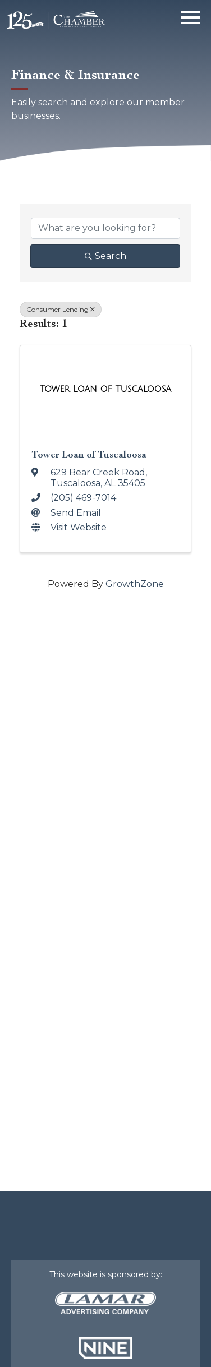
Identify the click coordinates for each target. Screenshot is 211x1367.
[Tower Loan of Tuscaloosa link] (105, 389)
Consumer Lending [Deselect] (60, 309)
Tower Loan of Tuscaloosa (88, 454)
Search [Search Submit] (105, 256)
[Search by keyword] (105, 228)
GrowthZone (135, 584)
